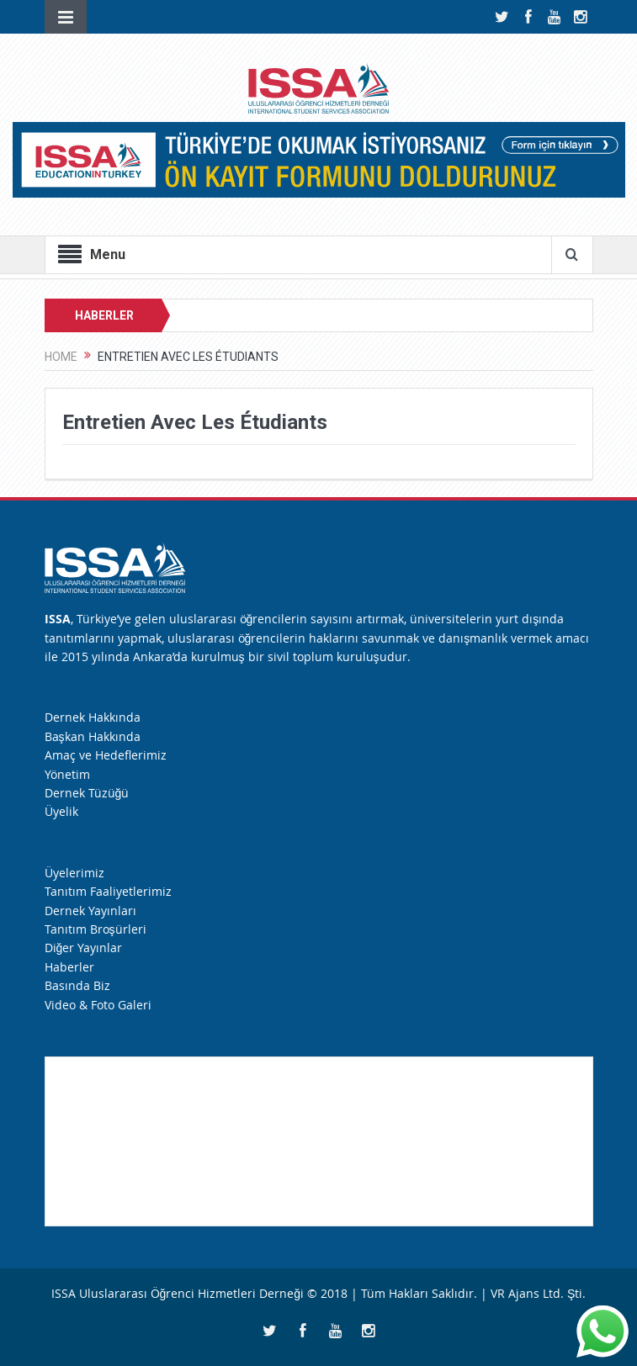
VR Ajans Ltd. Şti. (538, 1293)
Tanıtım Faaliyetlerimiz (108, 891)
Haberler (69, 967)
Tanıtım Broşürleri (95, 929)
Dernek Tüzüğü (87, 793)
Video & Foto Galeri (98, 1005)
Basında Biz (77, 985)
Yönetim (67, 774)
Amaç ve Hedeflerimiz (106, 755)
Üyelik (61, 811)
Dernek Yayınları (90, 911)
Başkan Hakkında (93, 736)
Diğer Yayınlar (84, 948)
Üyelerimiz (74, 873)
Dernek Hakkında (93, 717)
